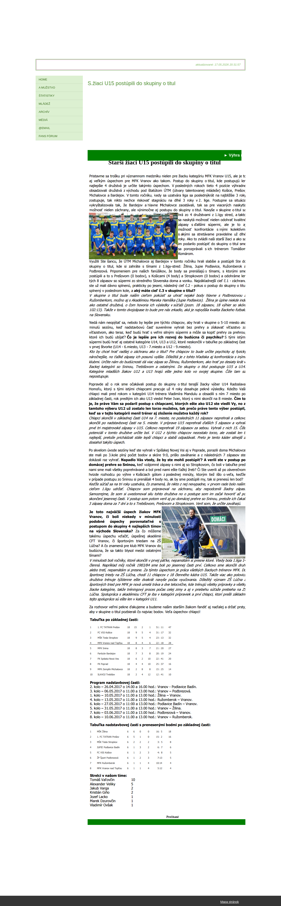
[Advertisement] (164, 119)
